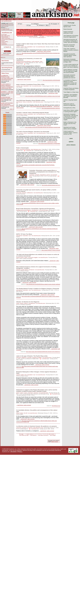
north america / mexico (21, 114)
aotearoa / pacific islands (22, 269)
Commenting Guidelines (7, 39)
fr (8, 23)
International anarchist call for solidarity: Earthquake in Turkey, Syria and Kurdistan (70, 41)
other (5, 24)
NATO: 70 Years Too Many (24, 234)
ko (7, 26)
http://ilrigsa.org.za (56, 405)
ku (7, 25)
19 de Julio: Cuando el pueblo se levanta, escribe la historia (70, 50)
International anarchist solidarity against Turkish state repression (69, 55)
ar (13, 24)
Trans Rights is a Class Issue (71, 92)
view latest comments (43, 435)
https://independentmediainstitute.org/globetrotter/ (49, 143)
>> (5, 27)
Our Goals (10, 19)
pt (1, 24)
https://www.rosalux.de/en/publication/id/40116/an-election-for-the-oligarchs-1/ (43, 351)
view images (53, 435)
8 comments (55, 394)
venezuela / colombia (34, 174)
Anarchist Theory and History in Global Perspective (71, 89)
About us (3, 19)
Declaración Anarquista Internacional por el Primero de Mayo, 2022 (70, 61)
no (9, 24)
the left (25, 413)
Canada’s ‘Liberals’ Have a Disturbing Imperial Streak (32, 112)
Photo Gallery (4, 41)
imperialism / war (31, 46)
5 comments (28, 150)
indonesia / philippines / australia (23, 357)
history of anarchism (27, 102)
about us (3, 57)
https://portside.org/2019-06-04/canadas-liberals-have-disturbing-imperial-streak (42, 127)
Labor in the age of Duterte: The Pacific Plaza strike (32, 356)
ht (5, 25)
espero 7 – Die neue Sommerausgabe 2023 (7, 92)
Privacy (20, 451)
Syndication (4, 44)
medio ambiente (35, 61)
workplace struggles (37, 357)
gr (7, 24)
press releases (71, 145)
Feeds (7, 112)
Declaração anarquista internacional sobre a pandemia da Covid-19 (69, 76)
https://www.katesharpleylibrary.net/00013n (41, 106)
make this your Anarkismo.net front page (6, 29)
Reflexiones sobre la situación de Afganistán (69, 104)
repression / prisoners (33, 392)
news (71, 138)
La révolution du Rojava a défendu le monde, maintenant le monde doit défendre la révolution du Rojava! (70, 83)
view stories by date (23, 435)
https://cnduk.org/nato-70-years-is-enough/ (50, 250)
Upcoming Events (7, 67)
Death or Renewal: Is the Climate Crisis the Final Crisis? (69, 124)
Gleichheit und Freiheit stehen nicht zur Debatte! (69, 128)
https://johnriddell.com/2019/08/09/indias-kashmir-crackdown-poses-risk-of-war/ (42, 96)
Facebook (45, 19)
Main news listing (5, 35)
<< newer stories (49, 36)
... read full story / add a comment (43, 51)
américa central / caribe (21, 257)
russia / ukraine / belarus (22, 303)
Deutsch (56, 441)
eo (5, 26)
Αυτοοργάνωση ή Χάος (69, 107)
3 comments (32, 211)
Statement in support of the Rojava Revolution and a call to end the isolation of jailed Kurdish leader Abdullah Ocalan (36, 390)
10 (37, 37)
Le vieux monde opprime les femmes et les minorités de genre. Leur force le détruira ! (71, 66)
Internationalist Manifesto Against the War (6, 99)
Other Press (5, 73)
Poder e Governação (22, 148)
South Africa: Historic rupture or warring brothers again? (70, 111)
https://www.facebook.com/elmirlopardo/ (51, 80)
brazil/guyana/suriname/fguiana (23, 61)
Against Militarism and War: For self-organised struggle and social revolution (70, 71)
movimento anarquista (25, 149)
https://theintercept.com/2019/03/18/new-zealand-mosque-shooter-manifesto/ (43, 284)
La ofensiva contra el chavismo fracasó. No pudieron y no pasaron (36, 426)
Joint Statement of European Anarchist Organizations (70, 36)
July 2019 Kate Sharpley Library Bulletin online (30, 100)
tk (3, 24)
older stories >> (42, 37)
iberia (17, 149)
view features (33, 435)
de (3, 25)
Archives (3, 42)
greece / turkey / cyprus (21, 392)
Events (34, 19)
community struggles (33, 257)
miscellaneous (35, 210)
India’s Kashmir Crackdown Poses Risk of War (30, 84)
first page (42, 36)
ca (12, 25)
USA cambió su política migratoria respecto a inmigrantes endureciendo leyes (7, 86)
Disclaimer (14, 451)
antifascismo (30, 192)
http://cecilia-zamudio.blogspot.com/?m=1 (51, 185)
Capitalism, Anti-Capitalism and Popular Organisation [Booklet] (70, 96)
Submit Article (26, 19)
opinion (71, 141)
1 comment (44, 358)
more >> (12, 109)
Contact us (17, 19)
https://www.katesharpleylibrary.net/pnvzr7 (51, 108)
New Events (5, 60)
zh (9, 25)
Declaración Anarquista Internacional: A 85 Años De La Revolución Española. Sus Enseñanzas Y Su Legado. (70, 117)
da (2, 26)
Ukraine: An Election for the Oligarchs (27, 302)
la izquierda (29, 427)
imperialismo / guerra (45, 174)
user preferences (6, 21)
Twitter (39, 19)
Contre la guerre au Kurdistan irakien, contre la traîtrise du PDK (70, 133)
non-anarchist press (40, 46)
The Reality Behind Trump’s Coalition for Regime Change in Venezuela (37, 288)
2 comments (33, 428)
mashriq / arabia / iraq (21, 46)
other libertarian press (38, 102)
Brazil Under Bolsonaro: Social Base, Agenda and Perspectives (35, 208)
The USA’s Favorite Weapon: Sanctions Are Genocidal (32, 131)
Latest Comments (5, 38)
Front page (4, 34)
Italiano (52, 441)
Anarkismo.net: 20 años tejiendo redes (69, 26)
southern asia (19, 86)
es (10, 23)
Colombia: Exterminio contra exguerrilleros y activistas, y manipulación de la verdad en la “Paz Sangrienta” (44, 172)
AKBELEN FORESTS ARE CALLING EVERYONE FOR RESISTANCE (7, 77)
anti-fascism (31, 269)
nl (11, 24)
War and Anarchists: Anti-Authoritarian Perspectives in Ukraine (7, 104)
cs (10, 25)
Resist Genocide (67, 29)
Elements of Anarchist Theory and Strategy (69, 45)
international (19, 102)
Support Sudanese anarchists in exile (68, 32)
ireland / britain (19, 413)
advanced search (5, 54)
